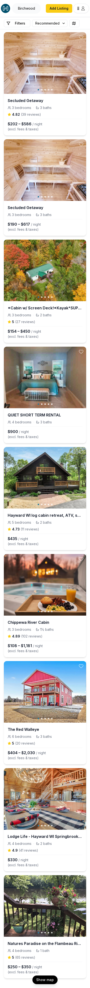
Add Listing (59, 8)
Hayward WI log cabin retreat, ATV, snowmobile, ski (45, 515)
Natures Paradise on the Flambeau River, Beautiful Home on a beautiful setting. (45, 943)
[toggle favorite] (81, 37)
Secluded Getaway (25, 100)
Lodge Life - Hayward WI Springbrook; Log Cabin (45, 836)
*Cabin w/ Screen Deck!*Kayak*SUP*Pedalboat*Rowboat (45, 308)
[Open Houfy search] (26, 8)
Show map (45, 980)
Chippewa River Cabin (28, 622)
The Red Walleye (23, 729)
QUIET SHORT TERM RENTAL (34, 415)
